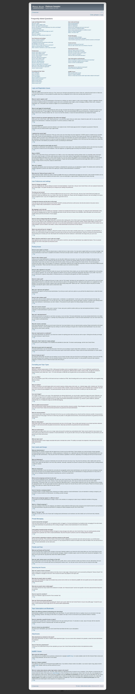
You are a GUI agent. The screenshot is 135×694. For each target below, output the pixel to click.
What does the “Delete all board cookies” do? (41, 35)
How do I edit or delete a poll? (38, 58)
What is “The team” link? (73, 32)
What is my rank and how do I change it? (40, 46)
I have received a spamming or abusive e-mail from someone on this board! (84, 39)
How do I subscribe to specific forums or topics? (78, 61)
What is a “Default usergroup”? (74, 31)
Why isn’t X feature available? (74, 74)
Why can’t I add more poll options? (39, 57)
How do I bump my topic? (37, 68)
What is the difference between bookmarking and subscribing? (81, 59)
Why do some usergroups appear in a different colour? (79, 29)
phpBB (62, 690)
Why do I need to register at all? (38, 24)
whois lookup (56, 673)
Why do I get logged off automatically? (40, 25)
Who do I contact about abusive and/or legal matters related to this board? (83, 75)
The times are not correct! (37, 41)
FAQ (92, 14)
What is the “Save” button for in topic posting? (41, 65)
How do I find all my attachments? (75, 68)
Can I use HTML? (35, 73)
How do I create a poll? (37, 56)
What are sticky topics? (37, 80)
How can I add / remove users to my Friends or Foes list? (80, 45)
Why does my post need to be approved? (40, 66)
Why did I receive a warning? (38, 62)
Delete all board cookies (86, 685)
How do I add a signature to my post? (40, 54)
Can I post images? (36, 76)
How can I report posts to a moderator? (40, 64)
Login (102, 14)
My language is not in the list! (38, 43)
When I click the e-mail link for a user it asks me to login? (44, 47)
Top (34, 95)
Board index (35, 12)
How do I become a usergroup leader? (76, 28)
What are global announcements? (39, 77)
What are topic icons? (36, 83)
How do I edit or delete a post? (38, 53)
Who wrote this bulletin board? (74, 72)
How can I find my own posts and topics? (76, 55)
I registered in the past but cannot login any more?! (42, 31)
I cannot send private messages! (75, 37)
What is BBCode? (35, 72)
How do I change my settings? (38, 39)
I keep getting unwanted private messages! (77, 38)
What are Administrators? (73, 23)
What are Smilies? (36, 75)
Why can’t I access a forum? (38, 60)
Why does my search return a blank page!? (77, 52)
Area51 (37, 665)
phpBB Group (70, 656)
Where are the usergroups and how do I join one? (78, 27)
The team (78, 685)
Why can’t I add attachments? (38, 61)
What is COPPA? (35, 32)
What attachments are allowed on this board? (77, 67)
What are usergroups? (73, 25)
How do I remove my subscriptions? (75, 62)
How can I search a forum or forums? (76, 50)
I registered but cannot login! (38, 29)
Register (97, 14)
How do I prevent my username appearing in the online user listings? (46, 27)
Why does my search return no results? (76, 51)
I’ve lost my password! (36, 28)
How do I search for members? (74, 54)
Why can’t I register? (36, 33)
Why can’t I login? (35, 23)
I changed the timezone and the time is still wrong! (42, 42)
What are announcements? (37, 79)
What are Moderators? (73, 24)
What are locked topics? (37, 81)
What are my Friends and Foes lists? (76, 44)
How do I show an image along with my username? (42, 44)
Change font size (102, 12)
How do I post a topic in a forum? (39, 52)
